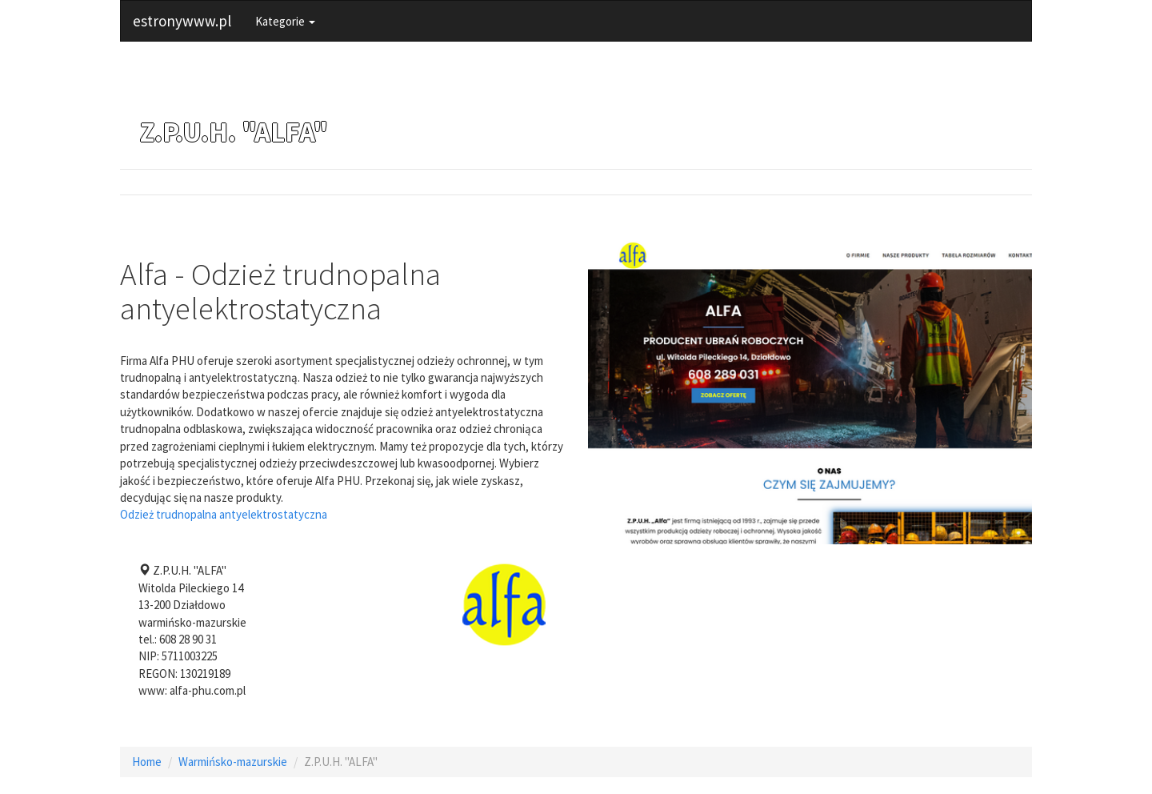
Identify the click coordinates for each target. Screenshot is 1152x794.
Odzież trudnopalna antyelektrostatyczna (223, 514)
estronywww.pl (182, 20)
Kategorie (285, 21)
